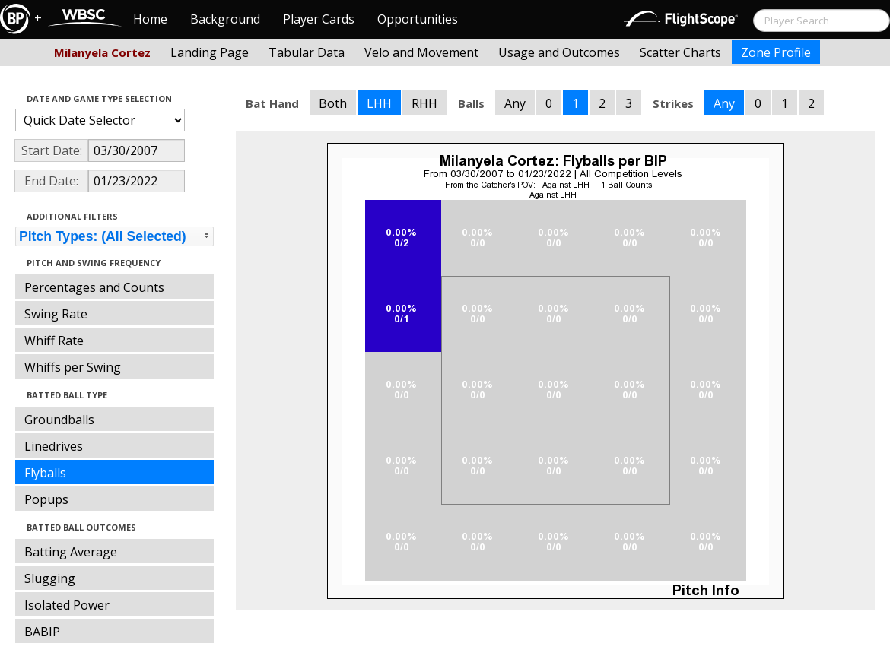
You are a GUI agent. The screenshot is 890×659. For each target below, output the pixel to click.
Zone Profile (776, 52)
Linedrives (53, 446)
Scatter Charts (680, 52)
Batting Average (70, 551)
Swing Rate (55, 314)
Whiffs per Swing (72, 367)
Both (333, 103)
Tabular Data (307, 52)
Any (515, 103)
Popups (46, 499)
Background (225, 19)
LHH (379, 103)
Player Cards (318, 19)
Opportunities (417, 19)
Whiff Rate (54, 340)
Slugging (49, 578)
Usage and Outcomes (559, 52)
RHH (424, 103)
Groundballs (59, 419)
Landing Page (209, 52)
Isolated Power (67, 605)
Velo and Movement (421, 52)
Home (150, 19)
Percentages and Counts (94, 287)
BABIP (42, 631)
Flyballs (45, 472)
